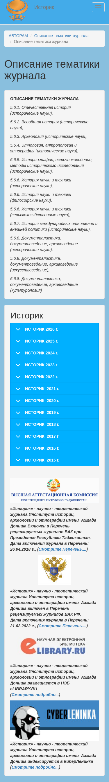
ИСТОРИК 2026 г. (41, 329)
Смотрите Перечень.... (63, 549)
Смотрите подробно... (35, 694)
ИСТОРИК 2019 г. (42, 412)
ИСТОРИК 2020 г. (42, 400)
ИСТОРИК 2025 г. (41, 341)
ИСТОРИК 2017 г (42, 436)
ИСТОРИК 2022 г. (41, 376)
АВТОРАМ (18, 35)
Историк (44, 7)
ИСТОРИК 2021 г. (42, 388)
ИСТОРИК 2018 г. (42, 424)
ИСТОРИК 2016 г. (42, 448)
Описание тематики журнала (61, 35)
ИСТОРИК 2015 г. (42, 460)
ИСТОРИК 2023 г (41, 365)
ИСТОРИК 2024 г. (41, 353)
